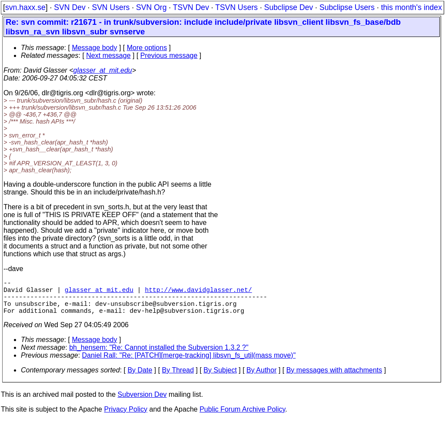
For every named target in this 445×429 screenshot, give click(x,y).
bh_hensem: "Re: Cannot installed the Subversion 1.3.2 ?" (159, 356)
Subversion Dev (142, 403)
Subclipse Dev (288, 7)
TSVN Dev (191, 7)
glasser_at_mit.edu (102, 70)
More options (147, 47)
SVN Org (151, 7)
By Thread (178, 378)
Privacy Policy (125, 418)
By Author (261, 378)
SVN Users (111, 7)
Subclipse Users (347, 7)
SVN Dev (69, 7)
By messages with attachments (334, 378)
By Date (139, 378)
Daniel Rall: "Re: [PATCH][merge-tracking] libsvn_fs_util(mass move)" (189, 364)
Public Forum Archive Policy (242, 418)
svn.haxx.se (25, 7)
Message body (94, 47)
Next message (108, 55)
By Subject (219, 378)
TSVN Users (236, 7)
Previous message (169, 55)
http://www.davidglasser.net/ (198, 292)
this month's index (411, 7)
